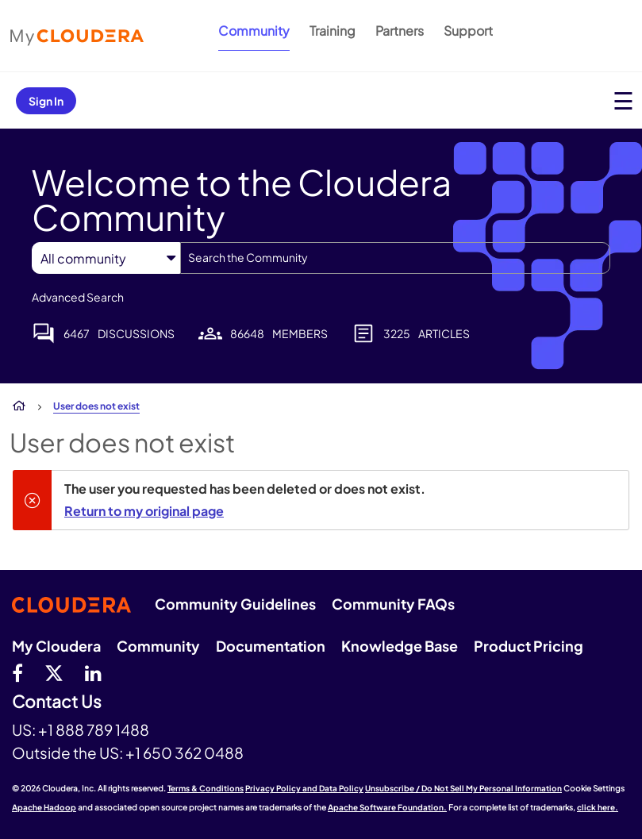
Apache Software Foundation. (387, 807)
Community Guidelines (235, 604)
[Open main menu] (623, 100)
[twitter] (54, 672)
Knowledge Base (399, 646)
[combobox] (395, 258)
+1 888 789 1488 (93, 729)
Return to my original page (144, 510)
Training (332, 30)
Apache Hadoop (44, 807)
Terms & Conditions (205, 788)
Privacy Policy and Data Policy (304, 788)
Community (254, 30)
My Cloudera (56, 646)
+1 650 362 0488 (184, 752)
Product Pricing (528, 646)
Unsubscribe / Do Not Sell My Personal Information (463, 788)
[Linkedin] (93, 672)
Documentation (270, 646)
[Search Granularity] (106, 258)
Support (468, 30)
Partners (399, 30)
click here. (597, 807)
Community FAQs (393, 604)
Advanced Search (78, 297)
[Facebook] (17, 672)
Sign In (46, 101)
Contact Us (57, 702)
